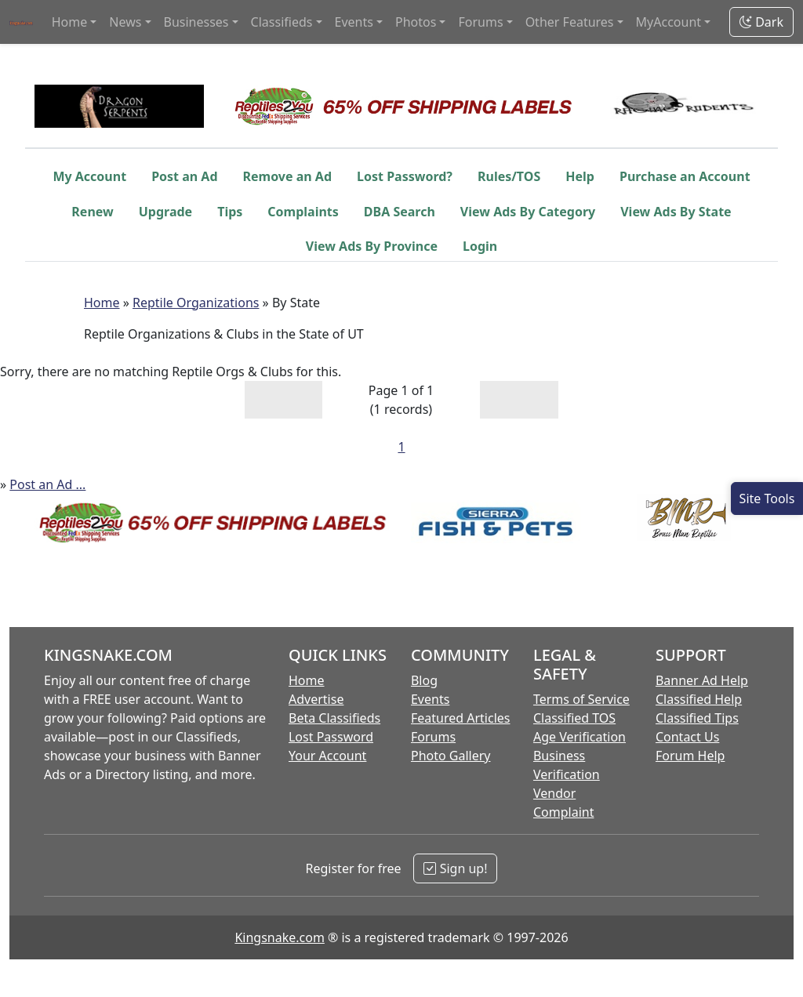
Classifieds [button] (282, 22)
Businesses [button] (196, 22)
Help (579, 176)
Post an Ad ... (47, 484)
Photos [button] (415, 22)
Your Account (327, 755)
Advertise (316, 699)
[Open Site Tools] (767, 498)
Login (480, 246)
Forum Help (690, 755)
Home (102, 302)
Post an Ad (184, 176)
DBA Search (399, 211)
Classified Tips (697, 718)
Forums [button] (480, 22)
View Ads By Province (372, 246)
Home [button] (70, 22)
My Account (89, 176)
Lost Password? (404, 176)
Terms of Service (581, 699)
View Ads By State (675, 211)
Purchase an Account (685, 176)
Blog (424, 680)
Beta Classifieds (334, 718)
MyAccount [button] (669, 22)
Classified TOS (574, 718)
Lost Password (331, 736)
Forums (433, 736)
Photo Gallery (451, 755)
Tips (229, 211)
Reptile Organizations (196, 302)
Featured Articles (461, 718)
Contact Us (687, 736)
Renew (92, 211)
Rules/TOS (509, 176)
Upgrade (165, 211)
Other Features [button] (569, 22)
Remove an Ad (287, 176)
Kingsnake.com (279, 937)
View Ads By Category (527, 211)
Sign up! (455, 868)
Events (430, 699)
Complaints (303, 211)
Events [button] (354, 22)
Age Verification (579, 736)
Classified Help (699, 699)
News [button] (125, 22)
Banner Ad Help (702, 680)
